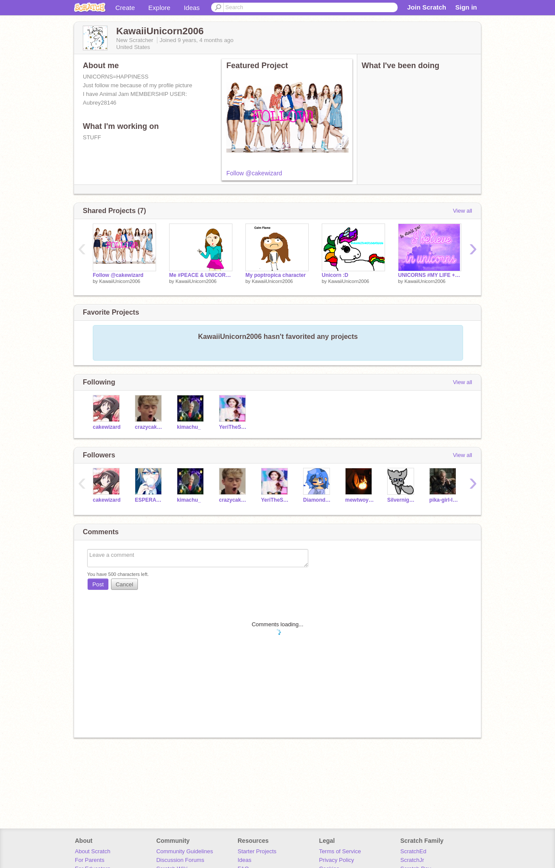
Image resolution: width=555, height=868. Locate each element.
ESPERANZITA (149, 500)
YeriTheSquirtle (233, 427)
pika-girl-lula (443, 500)
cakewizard (107, 427)
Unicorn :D (335, 275)
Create (125, 7)
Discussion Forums (180, 860)
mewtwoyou (359, 500)
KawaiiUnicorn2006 (119, 281)
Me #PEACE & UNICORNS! (200, 275)
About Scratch (93, 851)
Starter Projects (257, 851)
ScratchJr (412, 860)
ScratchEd (413, 851)
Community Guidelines (184, 851)
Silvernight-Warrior (401, 500)
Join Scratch (426, 7)
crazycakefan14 (149, 427)
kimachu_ (189, 427)
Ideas (192, 7)
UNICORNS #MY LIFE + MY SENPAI (429, 275)
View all (462, 210)
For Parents (89, 860)
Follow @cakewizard (254, 173)
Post (98, 584)
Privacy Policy (336, 860)
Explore (159, 7)
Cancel (124, 584)
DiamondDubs (317, 500)
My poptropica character (275, 275)
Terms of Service (340, 851)
